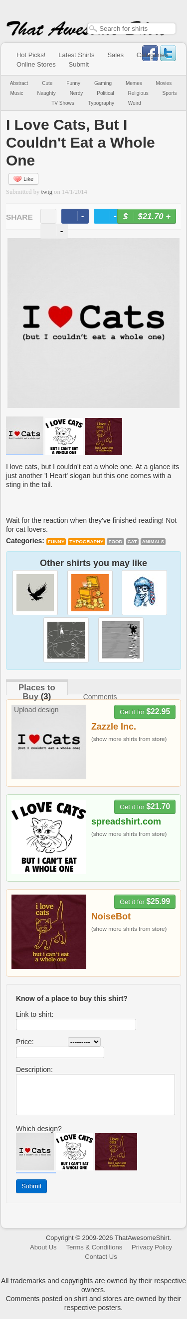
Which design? (39, 1129)
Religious (138, 93)
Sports (170, 93)
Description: (34, 1069)
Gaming (103, 83)
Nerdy (76, 93)
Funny (73, 83)
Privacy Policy (152, 1247)
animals (153, 541)
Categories (152, 55)
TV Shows (62, 103)
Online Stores (36, 64)
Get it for (145, 711)
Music (16, 93)
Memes (134, 83)
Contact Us (101, 1256)
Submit (79, 64)
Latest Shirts (76, 55)
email (48, 216)
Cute (47, 83)
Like (23, 179)
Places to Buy (36, 692)
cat (132, 541)
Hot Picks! (31, 55)
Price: (25, 1042)
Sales (115, 55)
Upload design (36, 710)
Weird (134, 103)
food (115, 541)
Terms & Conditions (94, 1247)
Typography (101, 103)
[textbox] (131, 28)
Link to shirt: (34, 1014)
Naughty (46, 93)
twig (46, 191)
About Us (43, 1247)
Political (105, 93)
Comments (100, 697)
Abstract (19, 83)
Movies (164, 83)
